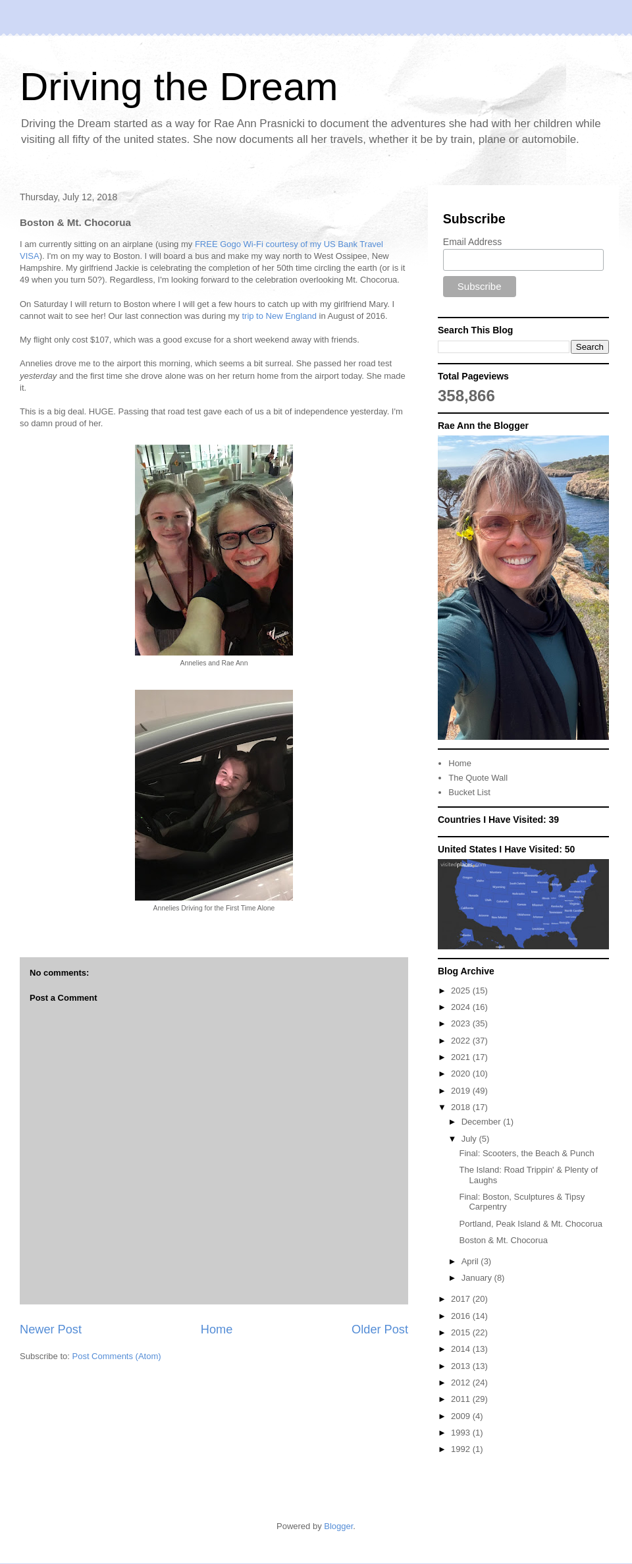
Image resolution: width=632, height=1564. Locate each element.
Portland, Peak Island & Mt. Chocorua (530, 1224)
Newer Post (51, 1329)
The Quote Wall (478, 778)
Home (217, 1329)
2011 (462, 1399)
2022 (462, 1041)
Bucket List (469, 792)
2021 (462, 1057)
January (477, 1278)
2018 (462, 1107)
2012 (462, 1382)
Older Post (380, 1329)
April (471, 1261)
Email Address (472, 242)
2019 (462, 1091)
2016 (462, 1316)
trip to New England (279, 316)
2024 (462, 1007)
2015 (462, 1332)
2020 (462, 1073)
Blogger (338, 1526)
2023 (462, 1023)
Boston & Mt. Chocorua (503, 1240)
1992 (462, 1449)
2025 (462, 990)
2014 (462, 1349)
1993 (462, 1433)
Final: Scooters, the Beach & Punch (526, 1153)
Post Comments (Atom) (116, 1356)
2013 (462, 1366)
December (482, 1122)
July (470, 1139)
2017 (462, 1299)
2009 (462, 1416)
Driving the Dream (179, 87)
